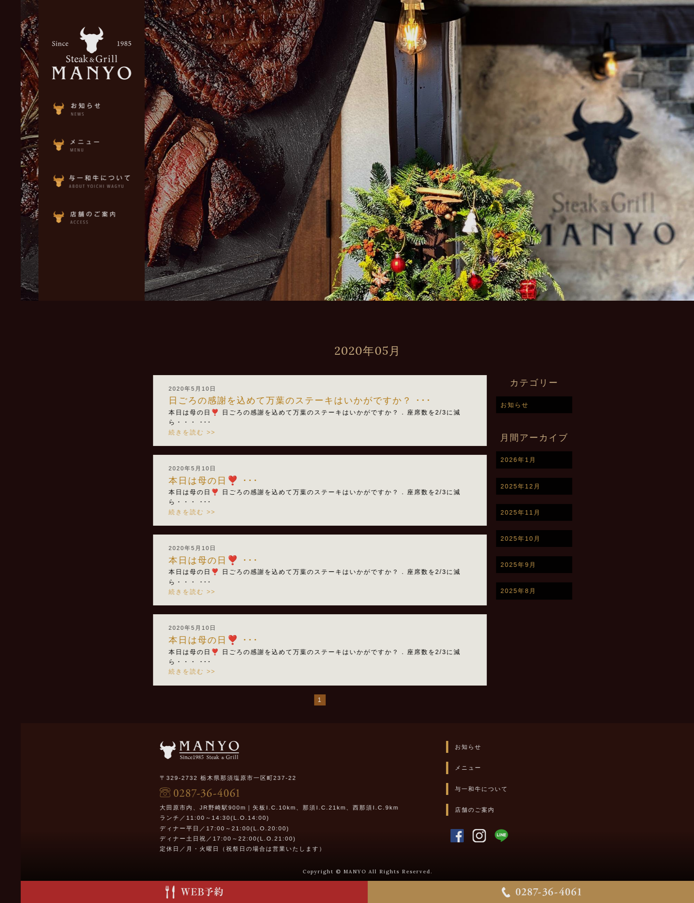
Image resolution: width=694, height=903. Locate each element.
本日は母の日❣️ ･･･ (234, 480)
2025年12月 (541, 486)
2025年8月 (539, 590)
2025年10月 (541, 538)
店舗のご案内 (495, 809)
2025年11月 (541, 512)
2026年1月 (539, 459)
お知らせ (535, 404)
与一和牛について (501, 789)
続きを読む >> (212, 432)
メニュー (488, 767)
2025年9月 (539, 564)
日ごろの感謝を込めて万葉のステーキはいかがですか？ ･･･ (320, 400)
